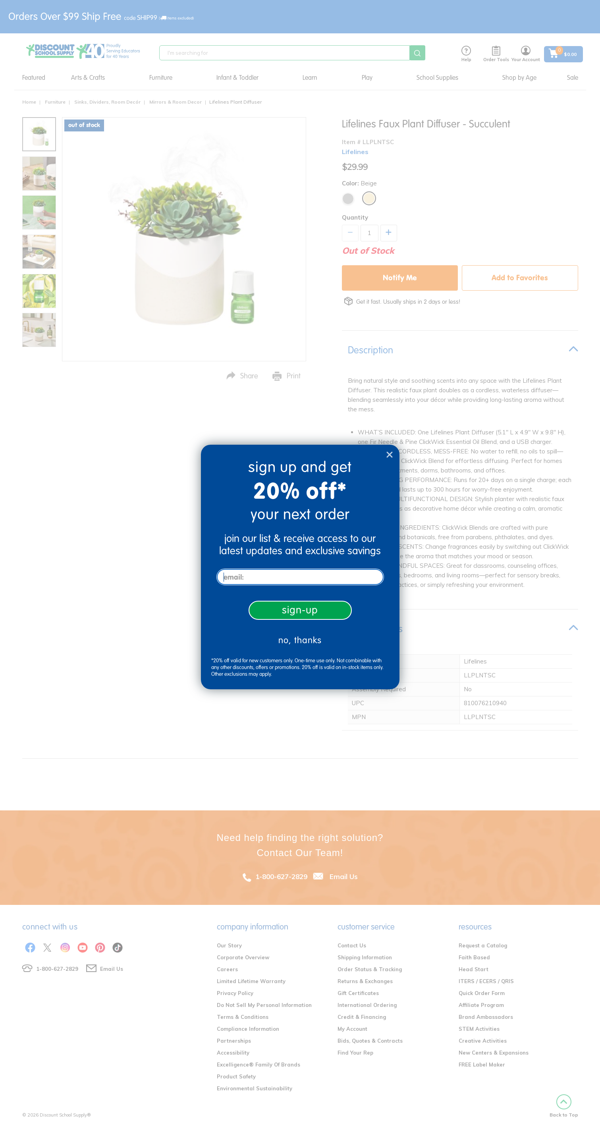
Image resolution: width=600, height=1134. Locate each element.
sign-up (300, 610)
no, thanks (300, 640)
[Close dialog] (389, 455)
